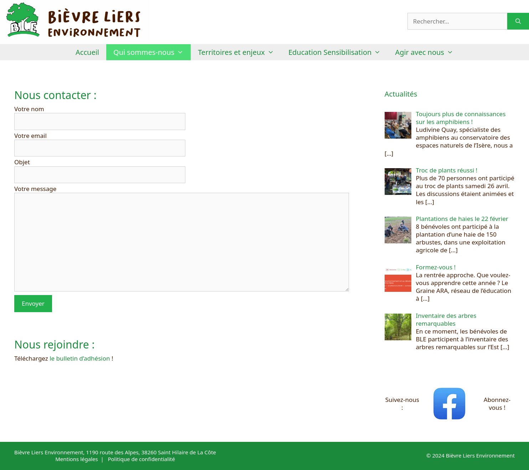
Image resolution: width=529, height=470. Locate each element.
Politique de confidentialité (141, 459)
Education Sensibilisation (338, 52)
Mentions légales (76, 459)
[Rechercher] (518, 21)
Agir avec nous (428, 52)
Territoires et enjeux (239, 52)
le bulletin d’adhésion (80, 358)
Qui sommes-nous (152, 52)
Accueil (87, 52)
